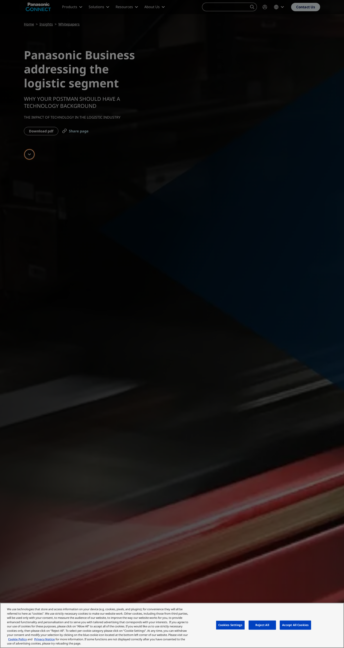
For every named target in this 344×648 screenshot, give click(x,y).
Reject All (262, 625)
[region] (172, 625)
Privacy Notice (44, 639)
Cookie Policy (17, 639)
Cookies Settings (230, 625)
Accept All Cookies (295, 625)
